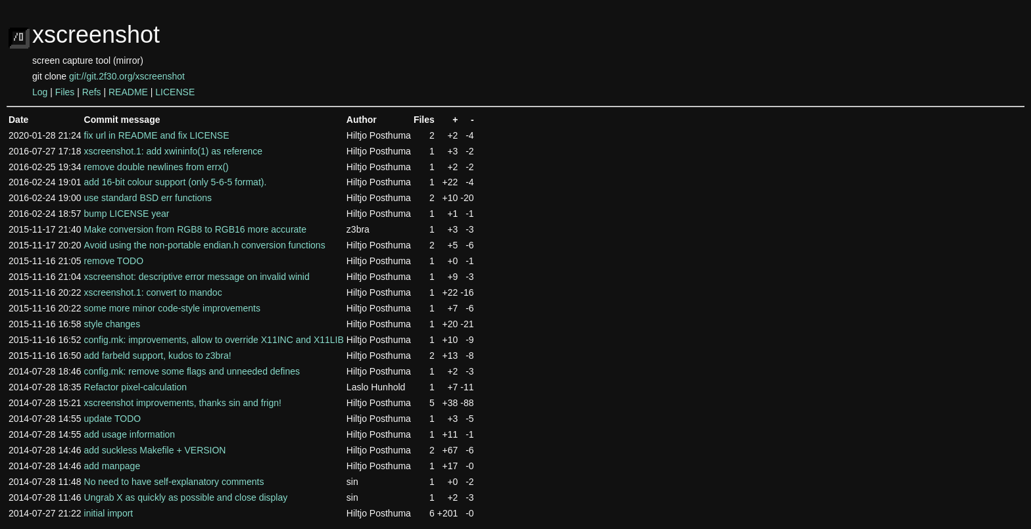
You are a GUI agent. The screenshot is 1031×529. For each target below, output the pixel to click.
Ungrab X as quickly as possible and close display (186, 497)
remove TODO (114, 261)
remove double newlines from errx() (156, 167)
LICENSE (175, 92)
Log (39, 92)
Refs (91, 92)
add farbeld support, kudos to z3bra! (157, 355)
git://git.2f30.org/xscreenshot (127, 76)
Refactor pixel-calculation (135, 387)
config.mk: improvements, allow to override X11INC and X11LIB (214, 339)
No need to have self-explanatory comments (174, 481)
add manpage (112, 466)
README (128, 92)
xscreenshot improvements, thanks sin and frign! (182, 403)
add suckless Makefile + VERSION (155, 450)
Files (65, 92)
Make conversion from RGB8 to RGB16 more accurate (195, 229)
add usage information (130, 434)
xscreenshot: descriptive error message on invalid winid (197, 276)
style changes (112, 324)
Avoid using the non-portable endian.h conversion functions (204, 245)
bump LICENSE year (127, 213)
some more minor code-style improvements (172, 308)
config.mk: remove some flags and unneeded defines (192, 371)
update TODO (112, 418)
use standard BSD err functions (148, 198)
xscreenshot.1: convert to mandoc (153, 292)
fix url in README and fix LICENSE (156, 135)
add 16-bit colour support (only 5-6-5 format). (175, 182)
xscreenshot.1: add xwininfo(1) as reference (173, 151)
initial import (108, 513)
